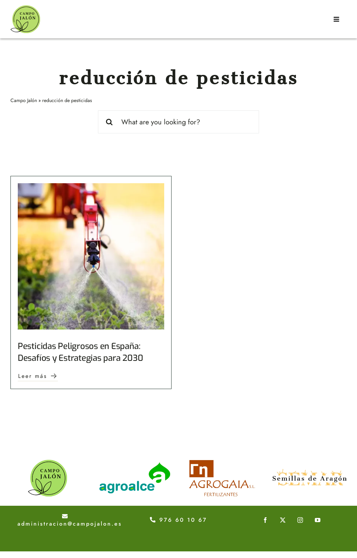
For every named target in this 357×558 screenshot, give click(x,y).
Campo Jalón (23, 100)
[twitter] (283, 520)
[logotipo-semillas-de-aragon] (310, 463)
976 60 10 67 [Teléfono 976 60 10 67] (178, 520)
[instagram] (300, 520)
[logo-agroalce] (135, 463)
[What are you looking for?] (178, 121)
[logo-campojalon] (47, 463)
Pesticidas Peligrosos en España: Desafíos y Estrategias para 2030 (80, 352)
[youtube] (318, 520)
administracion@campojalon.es (69, 520)
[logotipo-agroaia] (222, 463)
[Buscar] (109, 121)
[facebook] (265, 520)
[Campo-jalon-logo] (25, 8)
